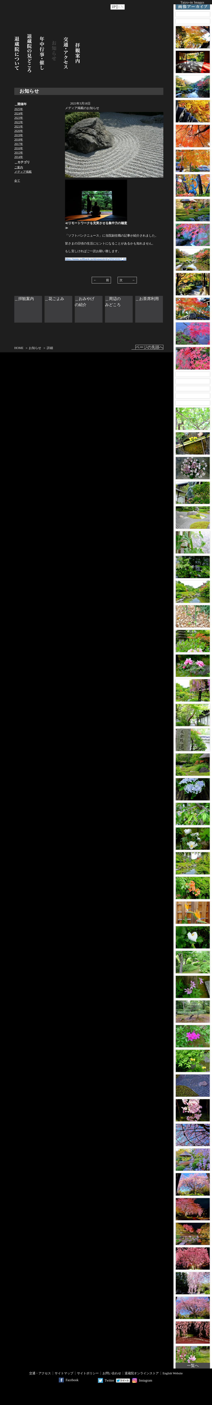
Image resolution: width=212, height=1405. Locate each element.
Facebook (72, 1380)
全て (17, 180)
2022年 (18, 122)
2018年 (18, 139)
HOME (18, 348)
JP (114, 7)
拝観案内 (77, 53)
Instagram (145, 1380)
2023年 (18, 117)
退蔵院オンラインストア (142, 1373)
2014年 (18, 157)
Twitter (109, 1380)
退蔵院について (16, 53)
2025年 (18, 109)
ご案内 (18, 167)
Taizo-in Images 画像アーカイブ (192, 5)
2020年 (18, 130)
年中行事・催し (42, 53)
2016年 (18, 148)
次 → (127, 280)
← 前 (101, 280)
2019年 (18, 135)
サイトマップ (64, 1373)
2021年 (18, 126)
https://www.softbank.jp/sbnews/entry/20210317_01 (95, 259)
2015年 (18, 152)
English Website (173, 1373)
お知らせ (54, 53)
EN (121, 7)
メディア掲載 (23, 171)
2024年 (18, 113)
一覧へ (193, 1365)
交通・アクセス (65, 53)
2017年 (18, 144)
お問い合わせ (111, 1373)
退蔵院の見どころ (29, 53)
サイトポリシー (88, 1373)
